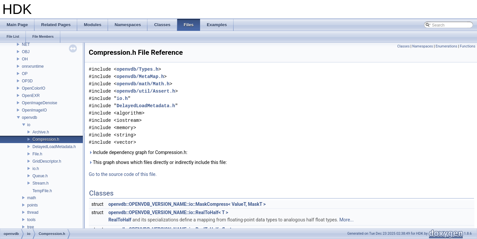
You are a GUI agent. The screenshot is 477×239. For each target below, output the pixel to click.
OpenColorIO (33, 88)
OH (25, 59)
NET (26, 44)
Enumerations (446, 46)
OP (24, 73)
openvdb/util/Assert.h (146, 91)
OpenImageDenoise (39, 103)
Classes (403, 46)
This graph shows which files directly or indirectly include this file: (158, 162)
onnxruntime (33, 66)
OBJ (25, 51)
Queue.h (40, 176)
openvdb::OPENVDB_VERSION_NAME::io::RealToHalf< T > (168, 212)
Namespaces (422, 46)
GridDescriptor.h (46, 161)
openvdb (29, 117)
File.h (37, 154)
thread (32, 212)
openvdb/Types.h (137, 69)
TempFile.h (42, 191)
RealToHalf (119, 219)
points (32, 205)
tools (31, 219)
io (28, 124)
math (31, 198)
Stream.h (40, 183)
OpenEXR (31, 95)
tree (30, 227)
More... (346, 219)
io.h (35, 168)
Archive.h (40, 132)
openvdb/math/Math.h (143, 84)
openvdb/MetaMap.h (140, 76)
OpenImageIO (34, 110)
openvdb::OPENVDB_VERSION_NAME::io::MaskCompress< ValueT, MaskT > (187, 204)
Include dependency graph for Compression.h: (138, 152)
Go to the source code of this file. (123, 174)
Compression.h (45, 139)
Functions (467, 46)
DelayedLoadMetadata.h (54, 146)
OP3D (27, 81)
